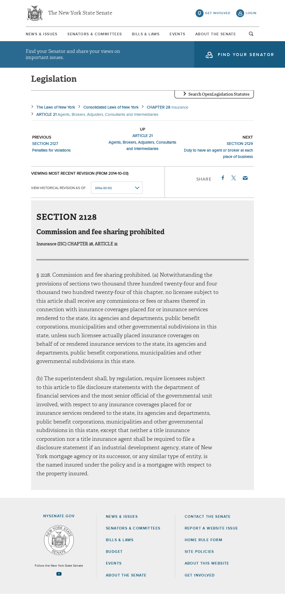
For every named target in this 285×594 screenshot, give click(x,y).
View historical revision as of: (58, 188)
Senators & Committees (94, 34)
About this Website (207, 563)
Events (177, 34)
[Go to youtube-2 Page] (59, 573)
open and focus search (251, 35)
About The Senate (215, 34)
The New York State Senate (80, 13)
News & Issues (42, 34)
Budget (114, 552)
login (251, 13)
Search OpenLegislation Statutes (218, 94)
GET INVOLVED (200, 575)
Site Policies (199, 552)
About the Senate (126, 575)
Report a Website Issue (211, 528)
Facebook (222, 178)
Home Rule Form (204, 540)
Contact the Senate (208, 517)
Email (245, 178)
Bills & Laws (146, 34)
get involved (218, 13)
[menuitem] (42, 34)
